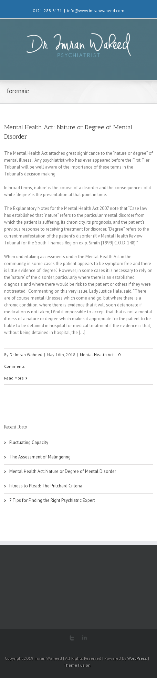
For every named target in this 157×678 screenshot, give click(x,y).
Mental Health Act (97, 354)
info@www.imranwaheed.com (95, 10)
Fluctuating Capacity (28, 442)
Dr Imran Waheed (26, 354)
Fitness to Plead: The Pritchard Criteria (45, 486)
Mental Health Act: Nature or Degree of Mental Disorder (62, 471)
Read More (14, 378)
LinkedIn (84, 637)
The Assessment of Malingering (40, 457)
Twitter (72, 638)
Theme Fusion (77, 665)
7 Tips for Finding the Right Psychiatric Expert (52, 500)
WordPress (137, 658)
